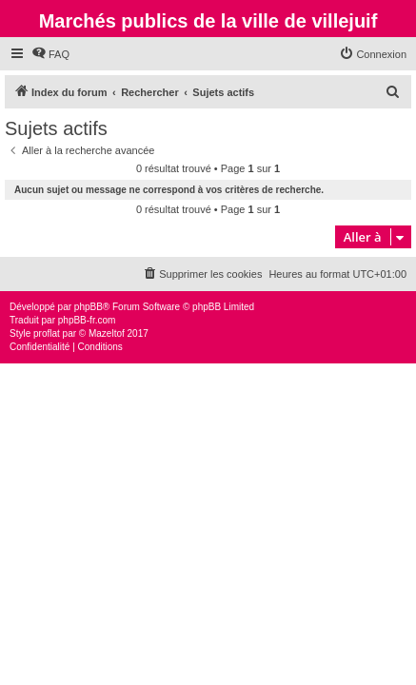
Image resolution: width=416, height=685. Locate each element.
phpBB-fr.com (87, 320)
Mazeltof (107, 333)
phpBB (88, 307)
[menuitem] (50, 54)
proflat (46, 333)
